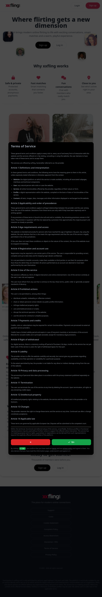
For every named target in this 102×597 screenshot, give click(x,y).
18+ (71, 442)
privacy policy (67, 448)
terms (54, 448)
